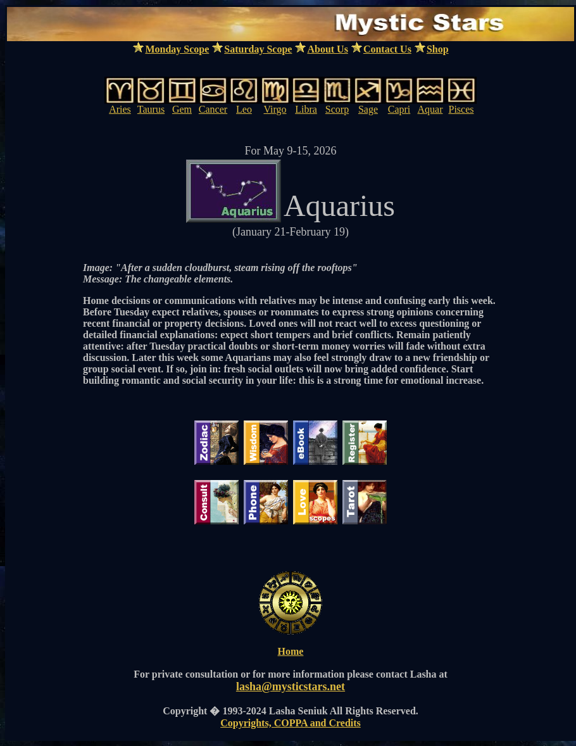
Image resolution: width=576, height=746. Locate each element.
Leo (244, 109)
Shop (438, 49)
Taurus (151, 109)
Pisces (461, 109)
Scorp (337, 109)
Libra (306, 109)
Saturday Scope (258, 49)
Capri (399, 109)
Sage (368, 109)
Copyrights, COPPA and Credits (290, 723)
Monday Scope (177, 49)
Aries (120, 109)
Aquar (430, 109)
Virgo (274, 109)
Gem (182, 109)
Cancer (213, 109)
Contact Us (387, 49)
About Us (327, 49)
